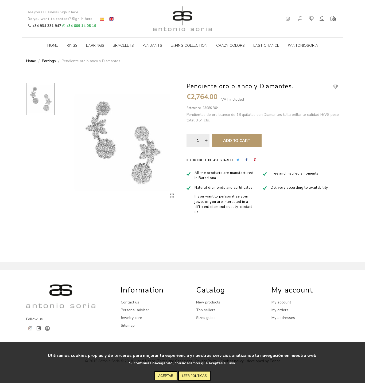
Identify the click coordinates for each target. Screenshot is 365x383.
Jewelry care (131, 317)
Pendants (152, 45)
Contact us (130, 302)
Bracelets (123, 45)
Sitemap (128, 325)
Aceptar (165, 376)
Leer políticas (194, 376)
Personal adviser (135, 310)
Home (52, 45)
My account (281, 302)
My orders (279, 310)
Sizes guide (206, 317)
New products (208, 302)
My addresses (283, 317)
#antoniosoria (303, 45)
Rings (72, 45)
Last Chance (266, 45)
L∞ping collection (189, 45)
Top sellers (205, 310)
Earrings (95, 45)
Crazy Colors (230, 45)
